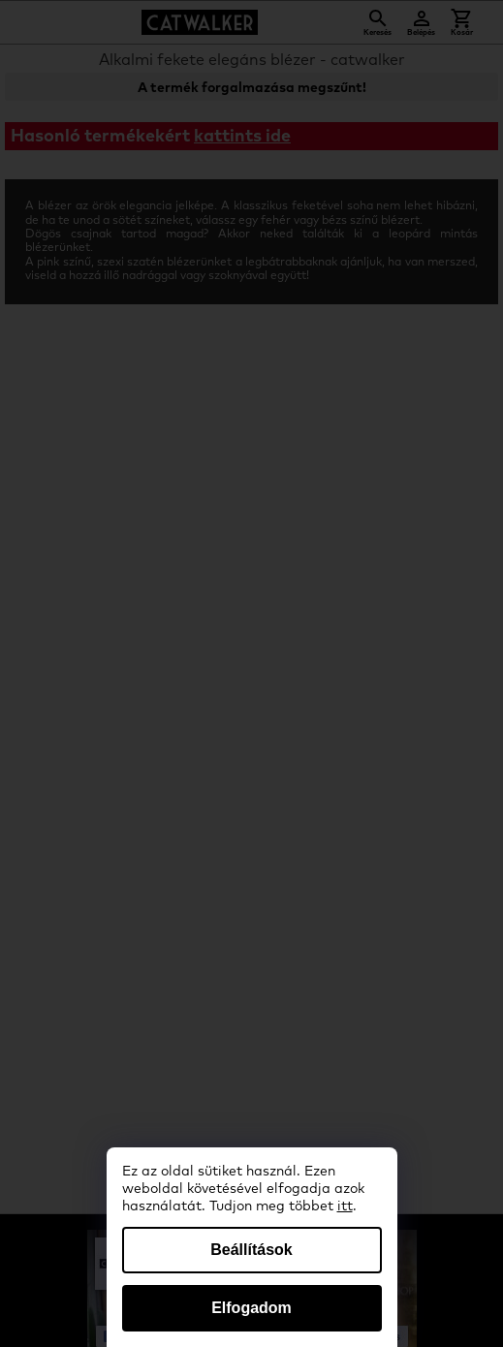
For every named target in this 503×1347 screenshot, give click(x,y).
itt (345, 1206)
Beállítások (251, 1249)
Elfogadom (251, 1308)
